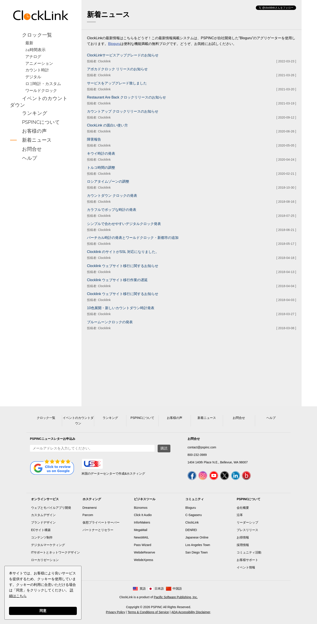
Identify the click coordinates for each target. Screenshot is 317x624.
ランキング (34, 113)
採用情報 (243, 545)
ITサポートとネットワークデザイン (55, 552)
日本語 (159, 588)
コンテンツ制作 (42, 537)
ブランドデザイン (43, 522)
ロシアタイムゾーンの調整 (108, 181)
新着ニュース (37, 140)
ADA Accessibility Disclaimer (190, 612)
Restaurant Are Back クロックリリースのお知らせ (126, 97)
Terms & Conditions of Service (148, 612)
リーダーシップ (247, 522)
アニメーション (39, 63)
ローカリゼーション (45, 560)
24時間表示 (35, 49)
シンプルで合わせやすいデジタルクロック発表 (124, 224)
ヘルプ (29, 158)
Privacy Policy (115, 612)
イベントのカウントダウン (39, 101)
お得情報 (243, 537)
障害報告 (94, 139)
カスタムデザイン (43, 515)
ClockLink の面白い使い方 (107, 125)
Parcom (88, 515)
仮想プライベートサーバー (101, 522)
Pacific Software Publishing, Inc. (176, 597)
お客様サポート (247, 560)
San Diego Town (196, 552)
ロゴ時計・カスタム (43, 83)
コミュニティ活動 (249, 552)
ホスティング (92, 499)
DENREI (191, 530)
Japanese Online (196, 537)
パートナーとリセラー (98, 530)
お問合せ (32, 149)
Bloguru (114, 44)
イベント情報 (246, 567)
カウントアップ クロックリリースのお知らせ (122, 111)
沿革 (240, 515)
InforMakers (142, 522)
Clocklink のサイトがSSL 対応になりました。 (123, 252)
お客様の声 (34, 131)
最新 (29, 43)
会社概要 (243, 507)
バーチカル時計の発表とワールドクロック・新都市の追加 (133, 238)
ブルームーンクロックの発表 (110, 322)
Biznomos (140, 507)
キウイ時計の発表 (101, 153)
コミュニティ (194, 499)
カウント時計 (37, 70)
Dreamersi (90, 507)
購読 (164, 448)
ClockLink (192, 522)
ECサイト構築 (41, 530)
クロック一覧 (37, 35)
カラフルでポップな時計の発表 (111, 210)
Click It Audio (143, 515)
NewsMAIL (141, 537)
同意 (42, 611)
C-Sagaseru (193, 515)
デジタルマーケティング (48, 545)
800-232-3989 (197, 455)
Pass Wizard (142, 545)
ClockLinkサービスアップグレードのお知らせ (122, 55)
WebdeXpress (143, 560)
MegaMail (140, 530)
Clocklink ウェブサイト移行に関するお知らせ (122, 266)
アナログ (33, 56)
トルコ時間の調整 (101, 167)
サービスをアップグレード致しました (117, 83)
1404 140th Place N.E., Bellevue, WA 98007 (218, 462)
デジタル (33, 76)
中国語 (177, 588)
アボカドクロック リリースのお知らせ (117, 69)
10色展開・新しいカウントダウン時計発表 (120, 308)
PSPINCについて (41, 122)
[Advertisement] (40, 232)
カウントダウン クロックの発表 (112, 195)
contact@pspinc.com (202, 447)
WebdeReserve (144, 552)
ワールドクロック (41, 90)
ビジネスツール (144, 499)
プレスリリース (247, 530)
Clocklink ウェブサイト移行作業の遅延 (117, 280)
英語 (143, 588)
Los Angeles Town (197, 545)
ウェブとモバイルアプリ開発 (51, 507)
